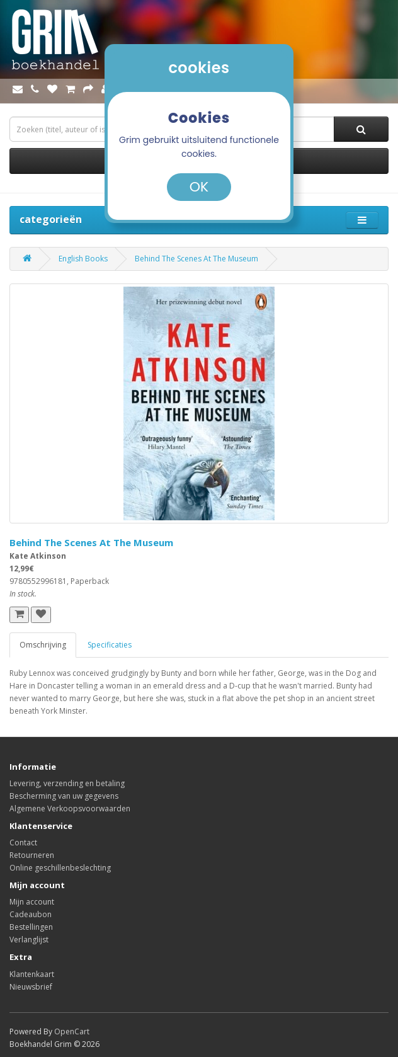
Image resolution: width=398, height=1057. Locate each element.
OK (199, 187)
